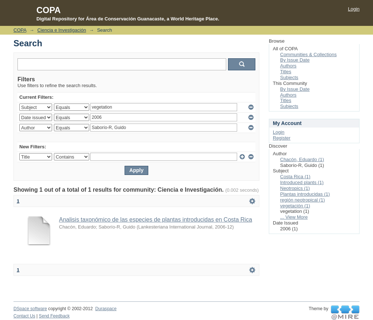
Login (354, 9)
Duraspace (105, 308)
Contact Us (24, 316)
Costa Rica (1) (295, 176)
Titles (285, 71)
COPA (19, 30)
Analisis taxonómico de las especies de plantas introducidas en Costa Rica (155, 219)
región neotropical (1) (302, 200)
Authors (288, 66)
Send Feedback (54, 316)
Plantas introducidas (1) (305, 194)
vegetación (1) (295, 205)
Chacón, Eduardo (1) (302, 159)
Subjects (289, 77)
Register (281, 138)
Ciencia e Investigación (61, 30)
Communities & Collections (308, 54)
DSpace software (30, 308)
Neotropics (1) (295, 188)
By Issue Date (295, 60)
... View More (294, 217)
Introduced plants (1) (301, 182)
